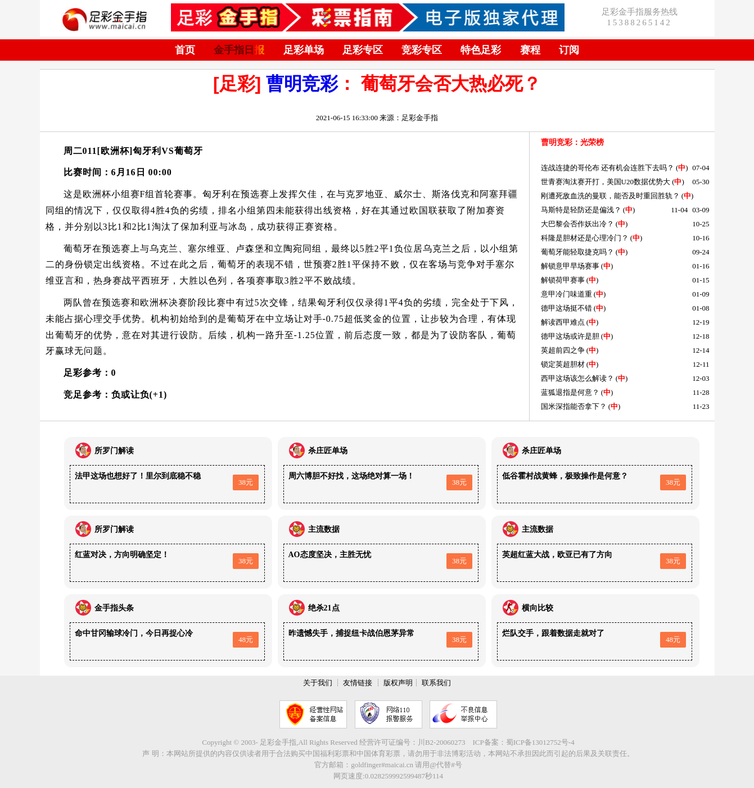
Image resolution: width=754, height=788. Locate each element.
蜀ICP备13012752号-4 (540, 742)
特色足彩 (480, 50)
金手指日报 (239, 50)
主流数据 (324, 529)
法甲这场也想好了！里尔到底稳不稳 (138, 476)
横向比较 (537, 608)
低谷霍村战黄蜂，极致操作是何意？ (565, 476)
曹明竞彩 (302, 84)
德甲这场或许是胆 (570, 336)
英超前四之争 (563, 350)
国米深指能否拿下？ (574, 406)
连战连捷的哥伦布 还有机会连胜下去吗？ (607, 167)
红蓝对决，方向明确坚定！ (122, 554)
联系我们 (436, 682)
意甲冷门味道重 (566, 294)
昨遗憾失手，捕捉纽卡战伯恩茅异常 (351, 633)
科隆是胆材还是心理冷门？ (585, 238)
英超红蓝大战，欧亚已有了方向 (557, 554)
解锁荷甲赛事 (563, 280)
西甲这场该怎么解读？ (577, 378)
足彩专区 (362, 50)
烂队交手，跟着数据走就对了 (553, 633)
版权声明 (398, 682)
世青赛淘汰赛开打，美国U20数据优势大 (605, 181)
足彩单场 (303, 50)
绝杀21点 (324, 608)
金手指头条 (114, 608)
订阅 (569, 50)
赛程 (530, 50)
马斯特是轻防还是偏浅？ (581, 210)
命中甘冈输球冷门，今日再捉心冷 (134, 633)
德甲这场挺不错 (566, 308)
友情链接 (357, 682)
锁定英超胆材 (563, 364)
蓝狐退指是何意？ (570, 392)
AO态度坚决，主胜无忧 (329, 554)
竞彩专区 (421, 50)
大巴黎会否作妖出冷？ (577, 224)
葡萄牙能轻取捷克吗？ (577, 252)
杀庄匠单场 (327, 451)
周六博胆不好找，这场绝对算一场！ (351, 476)
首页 (185, 50)
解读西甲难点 (563, 322)
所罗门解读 (114, 451)
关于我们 (317, 682)
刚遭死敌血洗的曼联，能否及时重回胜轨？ (610, 196)
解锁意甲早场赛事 (570, 266)
